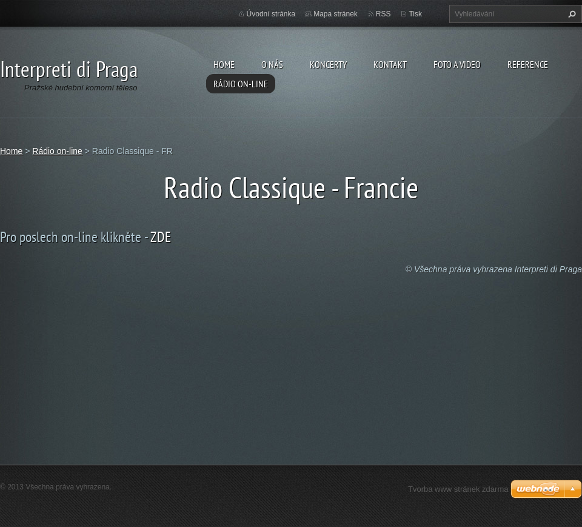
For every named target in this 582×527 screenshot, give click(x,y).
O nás (272, 64)
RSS (383, 14)
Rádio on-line (240, 84)
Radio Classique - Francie (291, 187)
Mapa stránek (335, 14)
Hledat (570, 14)
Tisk (415, 14)
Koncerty (328, 64)
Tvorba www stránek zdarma (458, 489)
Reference (527, 64)
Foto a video (457, 64)
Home (224, 64)
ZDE (160, 236)
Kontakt (390, 64)
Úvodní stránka (271, 14)
